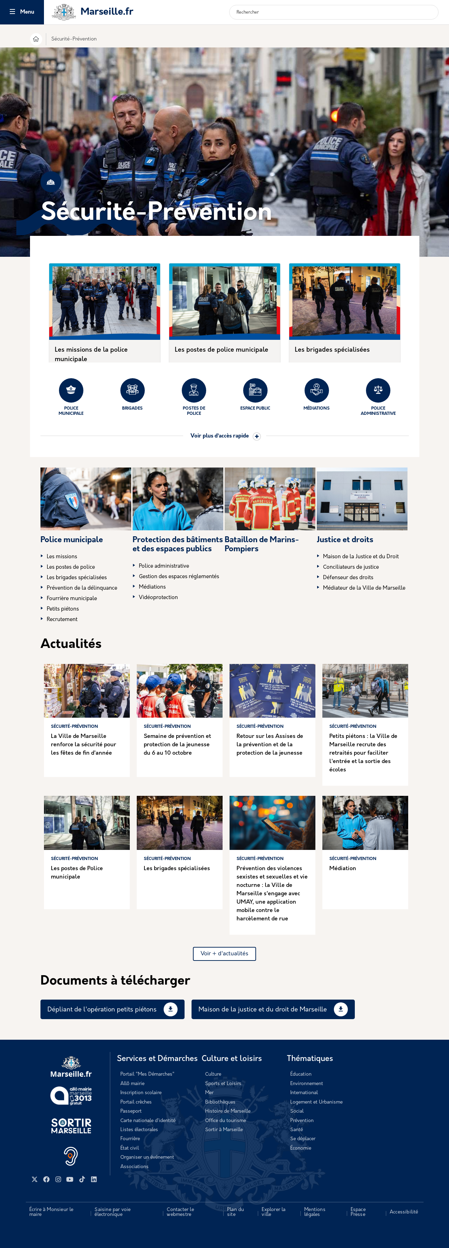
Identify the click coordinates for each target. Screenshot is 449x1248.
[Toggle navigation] (12, 12)
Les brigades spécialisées (332, 350)
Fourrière (130, 1139)
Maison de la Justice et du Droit (361, 557)
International (304, 1093)
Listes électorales (139, 1130)
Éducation (301, 1074)
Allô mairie (132, 1084)
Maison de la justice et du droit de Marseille (263, 1010)
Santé (296, 1130)
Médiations (317, 394)
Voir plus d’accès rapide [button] (219, 436)
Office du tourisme (225, 1121)
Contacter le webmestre (180, 1212)
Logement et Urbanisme (316, 1102)
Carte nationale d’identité (147, 1121)
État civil (129, 1148)
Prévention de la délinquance (82, 588)
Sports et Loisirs (223, 1084)
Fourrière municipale (72, 598)
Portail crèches (136, 1102)
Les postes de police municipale (221, 350)
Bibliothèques (220, 1102)
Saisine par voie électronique (112, 1212)
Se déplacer (302, 1139)
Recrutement (62, 619)
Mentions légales (314, 1212)
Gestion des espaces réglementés (179, 577)
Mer (209, 1093)
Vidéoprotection (158, 597)
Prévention (302, 1121)
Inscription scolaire (141, 1093)
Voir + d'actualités (224, 954)
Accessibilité (404, 1212)
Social (297, 1111)
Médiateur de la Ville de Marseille (364, 588)
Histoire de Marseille (227, 1111)
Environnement (306, 1084)
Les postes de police (71, 567)
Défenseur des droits (348, 578)
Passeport (131, 1111)
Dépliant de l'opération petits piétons (102, 1010)
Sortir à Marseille (224, 1130)
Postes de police (194, 397)
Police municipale (71, 397)
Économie (300, 1148)
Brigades (132, 394)
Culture (213, 1074)
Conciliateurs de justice (351, 567)
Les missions (62, 557)
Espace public (255, 394)
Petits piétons (63, 609)
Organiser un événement (147, 1157)
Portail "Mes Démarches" (147, 1074)
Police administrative (378, 397)
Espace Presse (358, 1212)
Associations (134, 1167)
